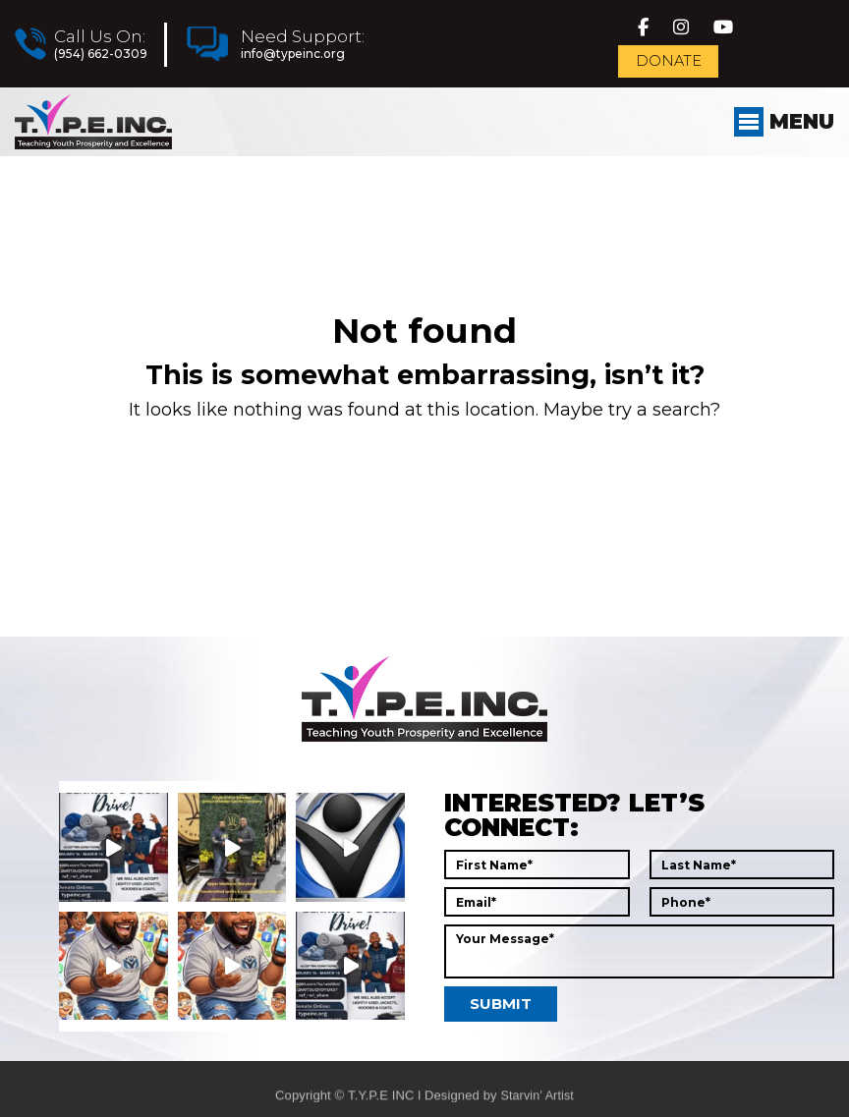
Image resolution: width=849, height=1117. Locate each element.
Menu (779, 143)
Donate (672, 72)
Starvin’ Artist (537, 1107)
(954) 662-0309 (99, 60)
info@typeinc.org (292, 60)
